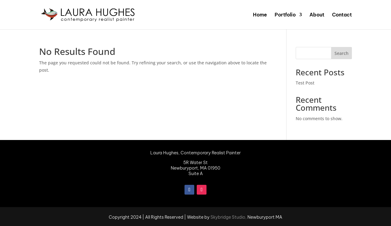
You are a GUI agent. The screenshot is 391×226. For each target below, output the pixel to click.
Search (341, 53)
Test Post (305, 83)
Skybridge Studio (227, 217)
